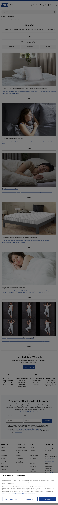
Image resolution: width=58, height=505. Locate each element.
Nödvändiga (29, 499)
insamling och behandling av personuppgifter (14, 493)
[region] (29, 488)
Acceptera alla (47, 499)
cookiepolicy (33, 493)
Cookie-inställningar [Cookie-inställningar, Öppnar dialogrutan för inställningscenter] (11, 499)
